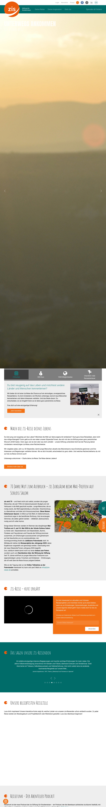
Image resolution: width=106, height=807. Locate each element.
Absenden (92, 629)
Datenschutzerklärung (67, 617)
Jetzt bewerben (16, 411)
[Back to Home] (17, 9)
